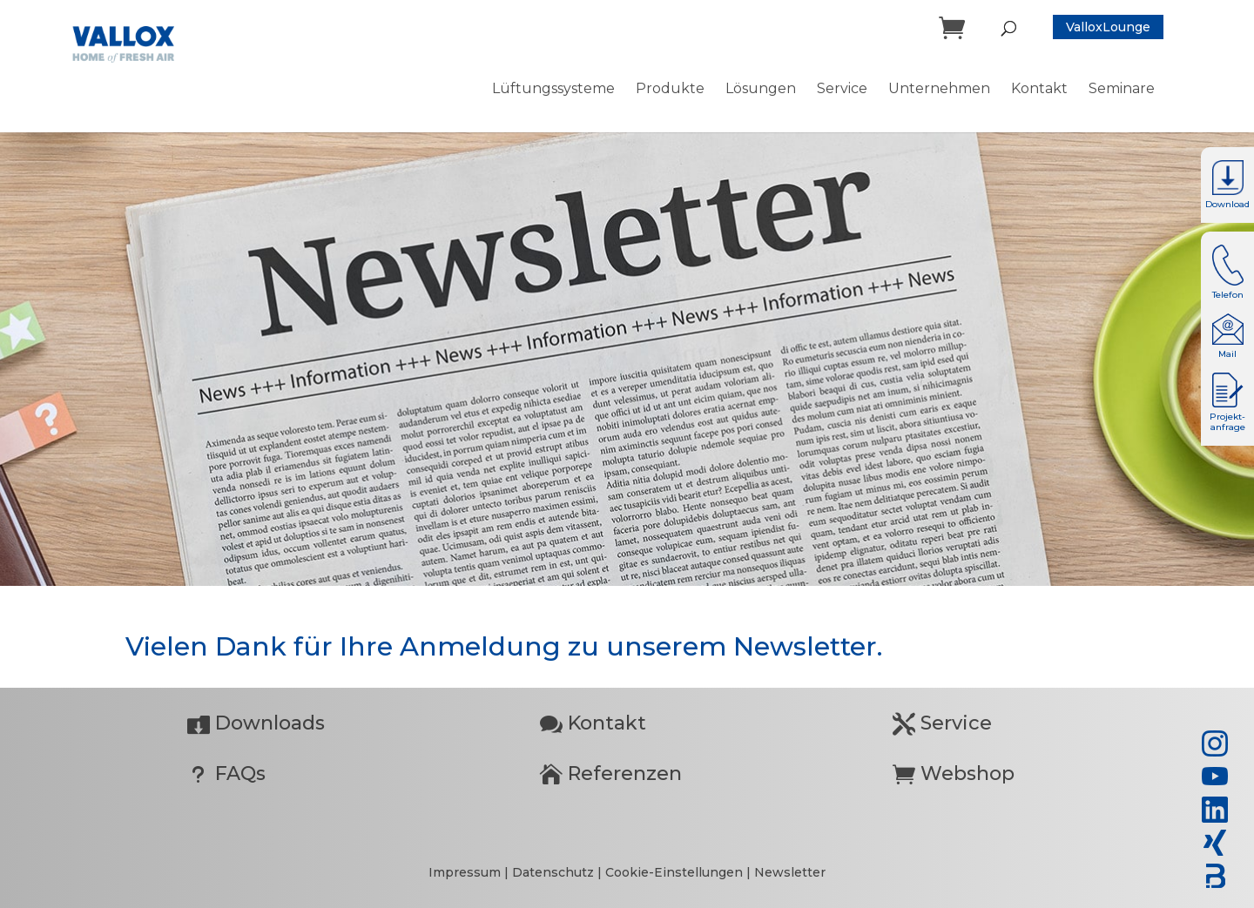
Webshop (954, 773)
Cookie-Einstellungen (674, 872)
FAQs (226, 773)
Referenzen (611, 773)
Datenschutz (554, 872)
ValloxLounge (1108, 27)
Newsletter (790, 872)
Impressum (466, 872)
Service (942, 723)
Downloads (256, 723)
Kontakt (593, 723)
